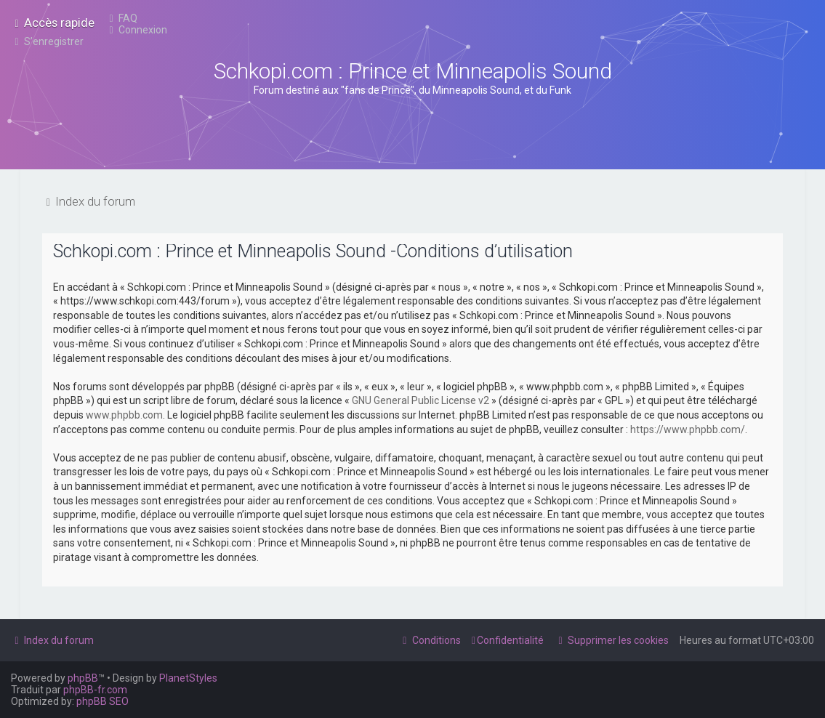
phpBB (83, 678)
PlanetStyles (188, 678)
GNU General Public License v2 (420, 400)
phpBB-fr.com (95, 689)
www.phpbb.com (124, 415)
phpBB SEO (102, 701)
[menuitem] (121, 18)
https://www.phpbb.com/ (687, 429)
